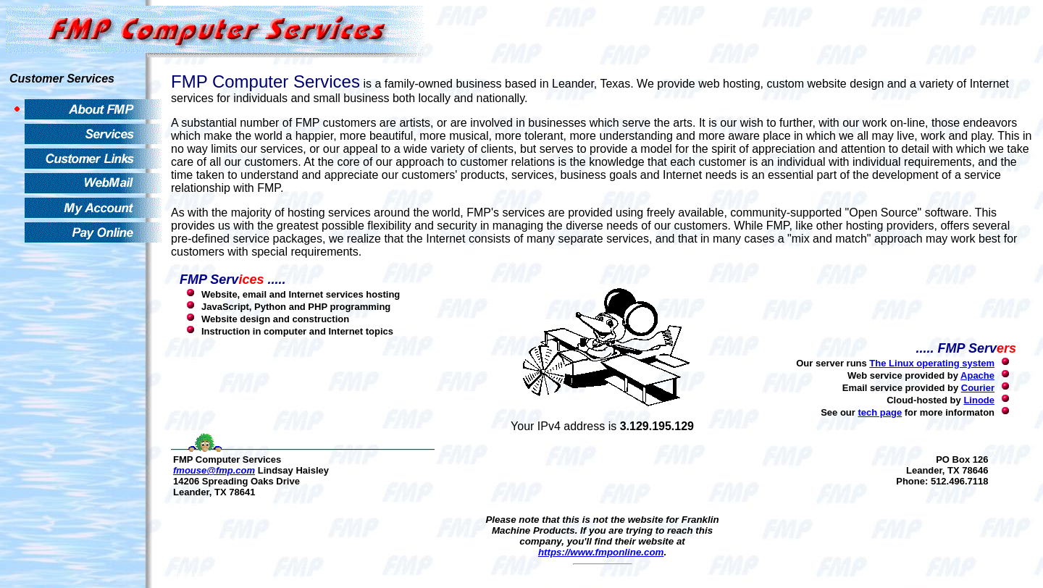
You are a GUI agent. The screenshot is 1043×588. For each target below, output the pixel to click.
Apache (977, 375)
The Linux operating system (931, 363)
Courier (977, 387)
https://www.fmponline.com (601, 552)
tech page (880, 412)
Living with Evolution (207, 575)
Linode (978, 400)
